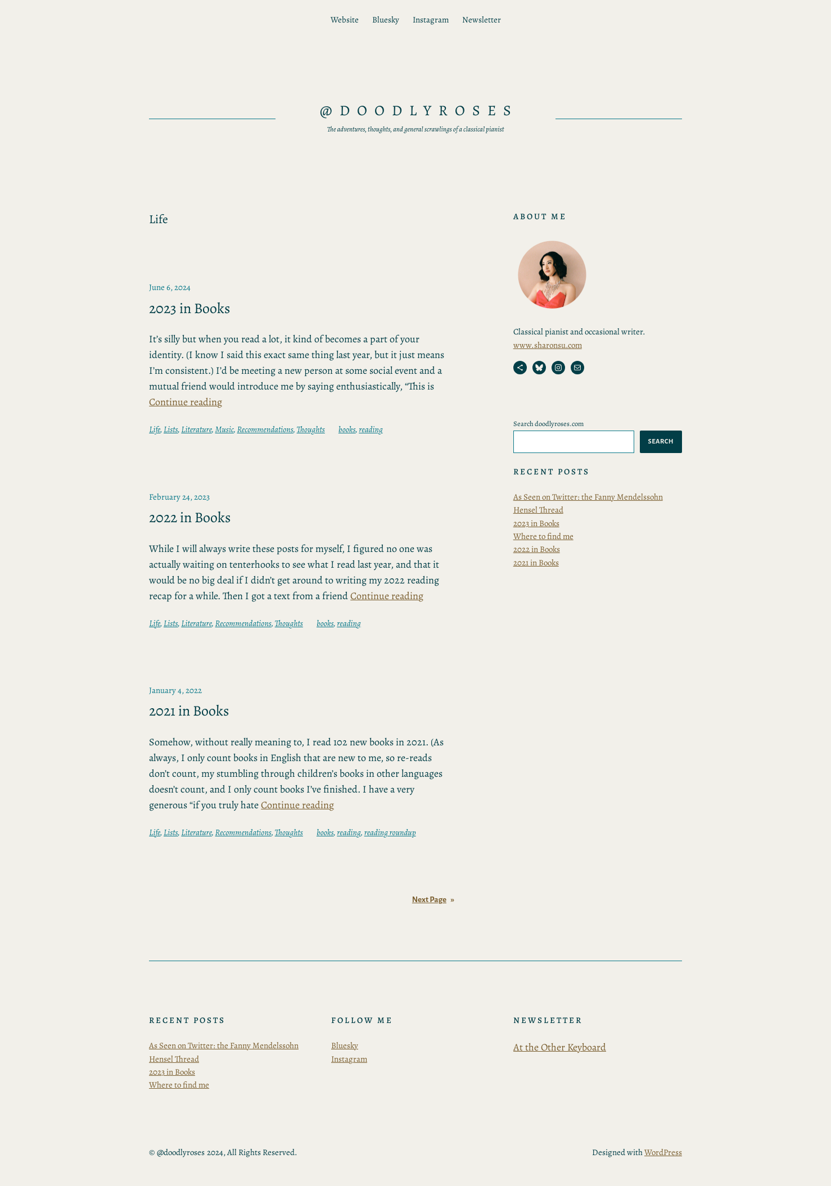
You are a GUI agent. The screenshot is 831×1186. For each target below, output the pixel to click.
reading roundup (390, 832)
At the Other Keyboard (559, 1047)
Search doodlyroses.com (548, 423)
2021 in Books (189, 711)
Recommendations (265, 429)
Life (154, 429)
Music (224, 429)
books (346, 429)
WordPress (663, 1152)
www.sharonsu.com (547, 345)
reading (370, 429)
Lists (171, 429)
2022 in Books (190, 517)
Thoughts (311, 429)
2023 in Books (189, 308)
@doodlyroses (419, 110)
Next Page (433, 899)
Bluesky (344, 1045)
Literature (196, 429)
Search (661, 441)
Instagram (349, 1059)
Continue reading (185, 402)
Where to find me (543, 536)
